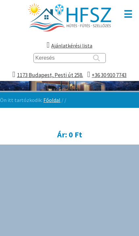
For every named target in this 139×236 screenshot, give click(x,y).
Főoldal (51, 100)
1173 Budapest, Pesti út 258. (50, 75)
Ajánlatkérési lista (71, 45)
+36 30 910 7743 (109, 75)
